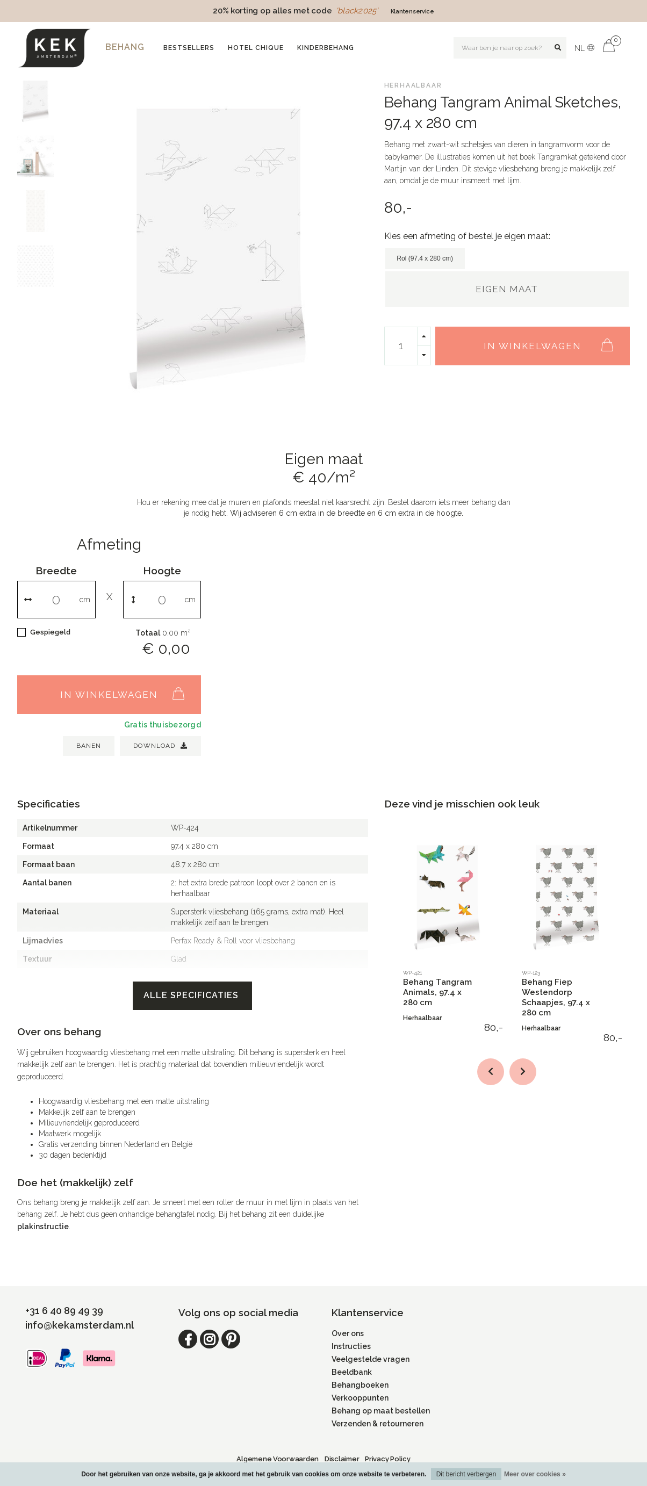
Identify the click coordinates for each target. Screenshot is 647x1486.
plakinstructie (43, 1226)
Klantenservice (412, 11)
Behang (125, 47)
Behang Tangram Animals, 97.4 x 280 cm (437, 992)
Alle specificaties (192, 995)
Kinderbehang (325, 48)
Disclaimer (342, 1459)
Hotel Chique (256, 48)
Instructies (351, 1346)
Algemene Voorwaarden (277, 1459)
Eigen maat (507, 289)
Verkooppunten (360, 1398)
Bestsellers (188, 48)
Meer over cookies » (535, 1474)
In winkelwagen (554, 340)
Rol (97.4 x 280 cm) (425, 258)
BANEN (88, 745)
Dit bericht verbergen (466, 1474)
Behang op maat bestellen (381, 1410)
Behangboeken (360, 1385)
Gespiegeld (50, 632)
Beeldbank (352, 1372)
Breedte (56, 570)
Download (160, 745)
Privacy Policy (387, 1459)
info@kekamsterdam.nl (79, 1325)
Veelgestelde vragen (370, 1359)
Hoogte (162, 570)
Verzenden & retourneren (377, 1423)
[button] (490, 1071)
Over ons (348, 1333)
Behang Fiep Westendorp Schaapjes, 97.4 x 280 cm (556, 997)
